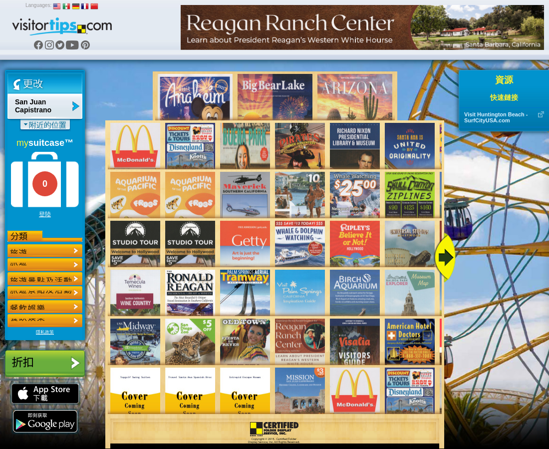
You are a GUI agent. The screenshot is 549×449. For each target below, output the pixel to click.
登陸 (45, 214)
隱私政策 (45, 332)
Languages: (38, 5)
